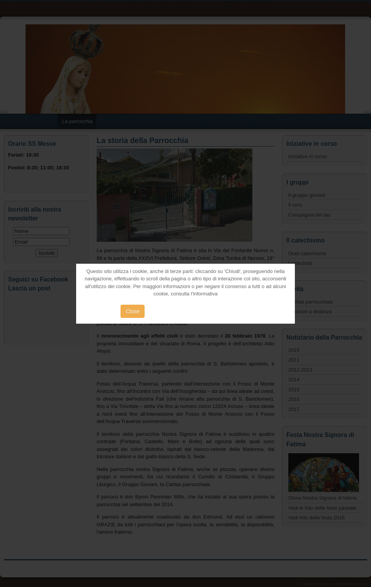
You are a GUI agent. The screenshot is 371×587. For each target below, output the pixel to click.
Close (133, 311)
